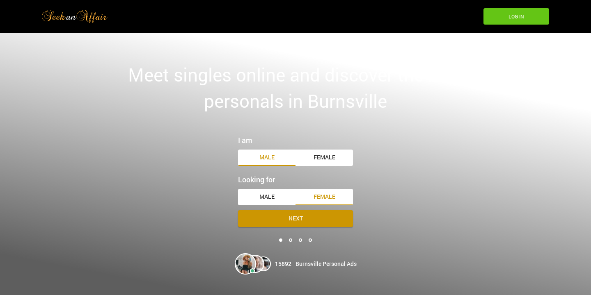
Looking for (256, 179)
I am (245, 140)
